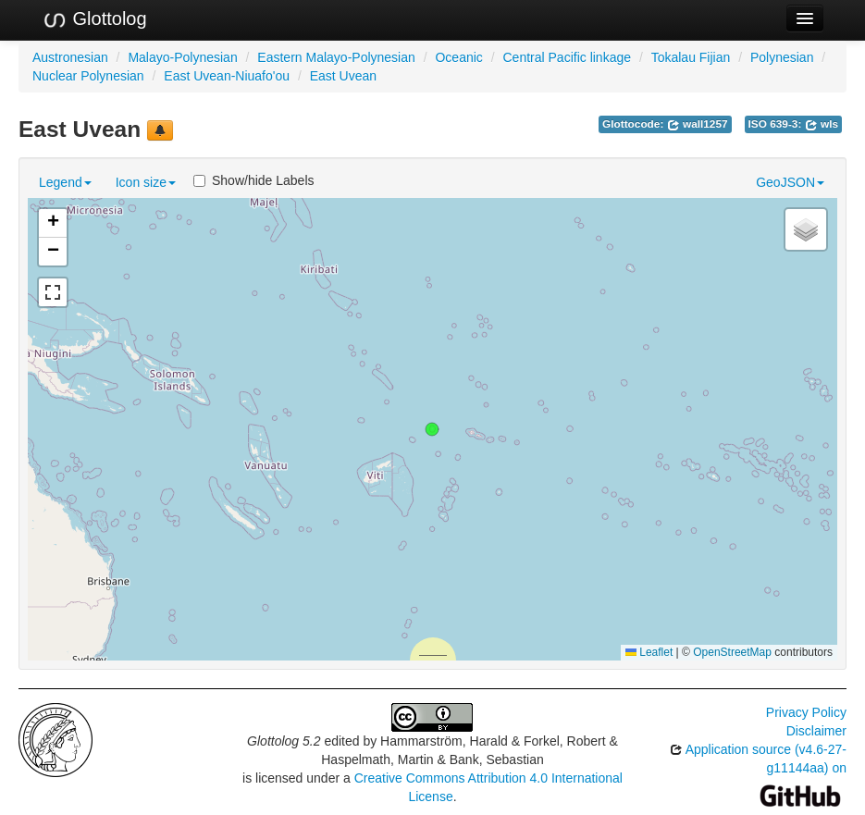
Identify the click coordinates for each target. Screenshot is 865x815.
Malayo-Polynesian (182, 57)
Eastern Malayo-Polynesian (335, 57)
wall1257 (697, 123)
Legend (65, 182)
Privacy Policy (806, 712)
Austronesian (70, 57)
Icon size (146, 182)
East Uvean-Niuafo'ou (227, 75)
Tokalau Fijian (691, 57)
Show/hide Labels (254, 180)
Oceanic (458, 57)
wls (821, 123)
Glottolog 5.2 (283, 741)
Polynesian (782, 57)
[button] (432, 429)
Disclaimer (816, 730)
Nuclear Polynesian (88, 75)
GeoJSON (790, 182)
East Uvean (343, 75)
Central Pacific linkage (566, 57)
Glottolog (94, 19)
